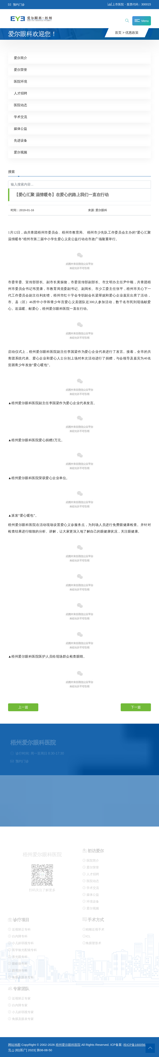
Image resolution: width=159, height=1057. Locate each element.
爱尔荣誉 (20, 69)
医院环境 (20, 81)
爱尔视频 (20, 152)
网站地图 (14, 1044)
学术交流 (20, 116)
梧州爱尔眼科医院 (68, 1044)
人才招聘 (20, 93)
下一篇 (136, 707)
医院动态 (20, 105)
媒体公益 (20, 128)
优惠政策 (132, 32)
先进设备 (20, 140)
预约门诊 (16, 4)
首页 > (119, 32)
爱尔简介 (20, 57)
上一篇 (23, 707)
